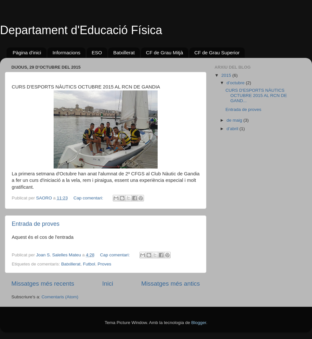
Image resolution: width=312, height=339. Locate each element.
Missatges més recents (42, 283)
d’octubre (236, 82)
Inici (107, 283)
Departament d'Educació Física (81, 30)
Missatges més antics (170, 283)
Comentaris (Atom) (60, 296)
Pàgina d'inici (27, 52)
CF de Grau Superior (217, 52)
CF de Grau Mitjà (164, 52)
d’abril (233, 128)
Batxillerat (124, 52)
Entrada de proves (35, 224)
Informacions (66, 52)
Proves (104, 264)
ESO (97, 52)
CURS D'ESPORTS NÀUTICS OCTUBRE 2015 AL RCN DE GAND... (256, 95)
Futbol (89, 264)
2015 (226, 75)
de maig (235, 120)
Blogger (198, 322)
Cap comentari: (88, 198)
